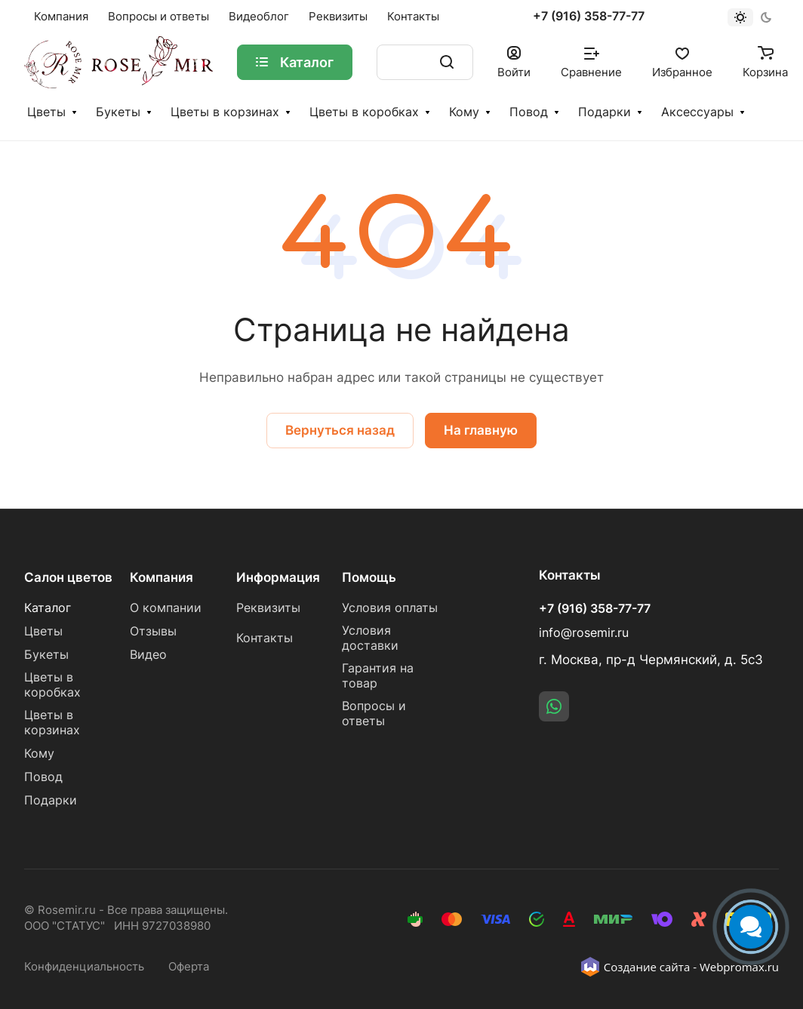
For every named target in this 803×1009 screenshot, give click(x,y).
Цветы (46, 112)
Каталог (47, 608)
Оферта (188, 967)
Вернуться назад (340, 430)
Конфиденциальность (84, 967)
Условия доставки (370, 638)
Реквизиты (268, 608)
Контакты (264, 638)
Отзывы (153, 631)
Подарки (604, 112)
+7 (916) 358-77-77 (589, 16)
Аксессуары (697, 112)
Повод (528, 112)
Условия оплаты (390, 608)
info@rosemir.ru (584, 633)
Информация (278, 577)
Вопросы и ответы (374, 713)
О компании (166, 608)
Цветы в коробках (364, 112)
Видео (148, 655)
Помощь (369, 577)
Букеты (118, 112)
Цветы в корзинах (225, 112)
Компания (161, 577)
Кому (464, 112)
